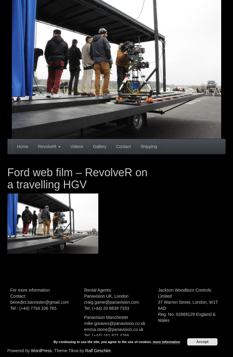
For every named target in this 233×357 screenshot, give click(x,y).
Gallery (99, 146)
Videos (76, 146)
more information (166, 342)
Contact (123, 146)
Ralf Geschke (98, 350)
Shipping (148, 146)
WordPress (41, 350)
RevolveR (49, 146)
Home (22, 146)
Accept (202, 342)
